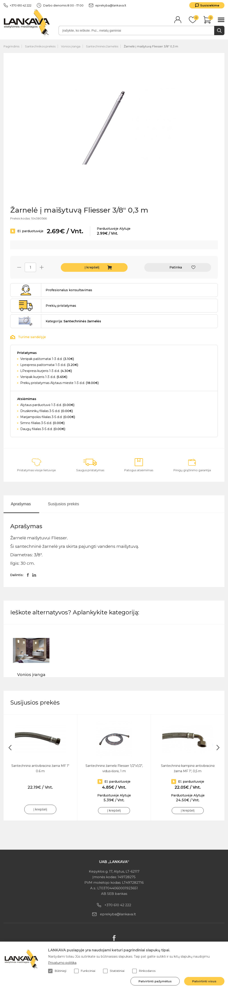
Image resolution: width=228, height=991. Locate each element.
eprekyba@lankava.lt (107, 5)
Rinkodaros (143, 971)
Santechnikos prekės (40, 46)
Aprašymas (21, 504)
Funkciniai (84, 971)
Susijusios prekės (63, 504)
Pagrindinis (11, 46)
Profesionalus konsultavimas (69, 290)
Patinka (175, 267)
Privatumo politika (62, 963)
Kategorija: (73, 321)
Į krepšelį (92, 267)
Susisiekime (209, 5)
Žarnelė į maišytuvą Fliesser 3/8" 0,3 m (151, 46)
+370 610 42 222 (17, 5)
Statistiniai (113, 971)
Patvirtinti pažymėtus (155, 981)
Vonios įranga (70, 46)
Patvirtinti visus (204, 981)
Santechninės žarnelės (102, 46)
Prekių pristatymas (61, 306)
